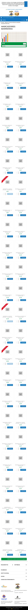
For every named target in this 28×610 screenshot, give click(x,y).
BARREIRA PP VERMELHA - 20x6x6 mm (20, 550)
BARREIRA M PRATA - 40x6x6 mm (7, 295)
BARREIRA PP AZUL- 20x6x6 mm (7, 465)
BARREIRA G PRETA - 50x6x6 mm (20, 168)
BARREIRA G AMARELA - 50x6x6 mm (20, 83)
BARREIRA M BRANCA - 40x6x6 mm (20, 232)
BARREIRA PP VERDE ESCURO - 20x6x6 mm (7, 550)
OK (26, 4)
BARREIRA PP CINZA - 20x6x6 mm (20, 486)
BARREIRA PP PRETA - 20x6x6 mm (20, 529)
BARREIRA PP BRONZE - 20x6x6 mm (7, 486)
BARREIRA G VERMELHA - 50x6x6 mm (20, 189)
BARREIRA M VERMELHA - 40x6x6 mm (20, 317)
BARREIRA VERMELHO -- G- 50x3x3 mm (20, 62)
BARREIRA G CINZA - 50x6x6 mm (20, 126)
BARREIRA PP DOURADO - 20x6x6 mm (7, 508)
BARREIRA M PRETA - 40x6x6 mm (20, 295)
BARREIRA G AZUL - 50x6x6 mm (7, 104)
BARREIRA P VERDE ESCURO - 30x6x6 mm (20, 423)
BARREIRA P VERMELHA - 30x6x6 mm (7, 444)
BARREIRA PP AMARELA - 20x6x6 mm (20, 444)
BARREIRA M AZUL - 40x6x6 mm (7, 232)
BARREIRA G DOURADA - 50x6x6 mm (7, 147)
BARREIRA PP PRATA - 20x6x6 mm (7, 529)
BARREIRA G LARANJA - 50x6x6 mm (20, 147)
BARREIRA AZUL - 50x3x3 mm (7, 83)
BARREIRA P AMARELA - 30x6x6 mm (7, 338)
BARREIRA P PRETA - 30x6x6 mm (7, 423)
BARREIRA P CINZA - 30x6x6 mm (7, 380)
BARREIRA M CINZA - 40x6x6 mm (20, 253)
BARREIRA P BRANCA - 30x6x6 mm (7, 359)
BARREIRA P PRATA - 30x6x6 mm (20, 401)
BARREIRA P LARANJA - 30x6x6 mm (7, 401)
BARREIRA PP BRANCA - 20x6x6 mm (20, 465)
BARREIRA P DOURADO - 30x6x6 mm (20, 380)
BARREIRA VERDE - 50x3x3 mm (7, 62)
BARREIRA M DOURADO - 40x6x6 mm (7, 274)
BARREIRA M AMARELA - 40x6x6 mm (20, 210)
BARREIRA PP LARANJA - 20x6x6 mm (20, 508)
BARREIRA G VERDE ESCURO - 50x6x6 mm (7, 189)
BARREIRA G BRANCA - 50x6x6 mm (20, 104)
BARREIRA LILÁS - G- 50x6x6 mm (7, 210)
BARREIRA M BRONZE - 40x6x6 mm (7, 253)
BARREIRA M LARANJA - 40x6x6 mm (20, 274)
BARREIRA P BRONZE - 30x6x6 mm (20, 359)
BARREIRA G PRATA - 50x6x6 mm (7, 168)
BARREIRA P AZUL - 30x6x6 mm (20, 338)
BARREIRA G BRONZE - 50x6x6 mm (7, 126)
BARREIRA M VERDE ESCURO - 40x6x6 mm (7, 317)
